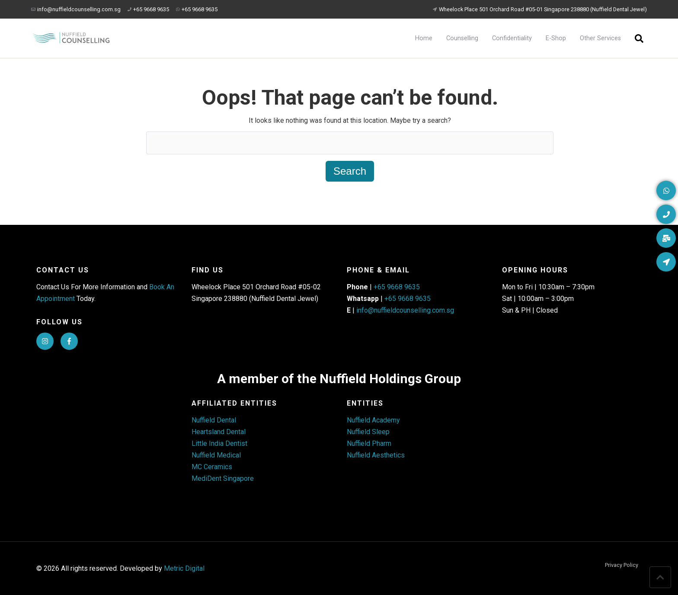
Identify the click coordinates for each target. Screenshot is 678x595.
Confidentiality (512, 38)
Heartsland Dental (219, 432)
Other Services (600, 38)
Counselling (462, 38)
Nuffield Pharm (369, 443)
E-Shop (556, 38)
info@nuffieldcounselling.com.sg (76, 9)
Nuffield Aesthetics (376, 455)
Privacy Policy (621, 565)
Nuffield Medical (216, 455)
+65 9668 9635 (149, 9)
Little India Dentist (219, 443)
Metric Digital (184, 568)
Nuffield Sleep (368, 432)
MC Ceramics (212, 467)
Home (423, 38)
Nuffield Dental (214, 420)
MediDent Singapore (223, 478)
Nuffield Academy (373, 420)
